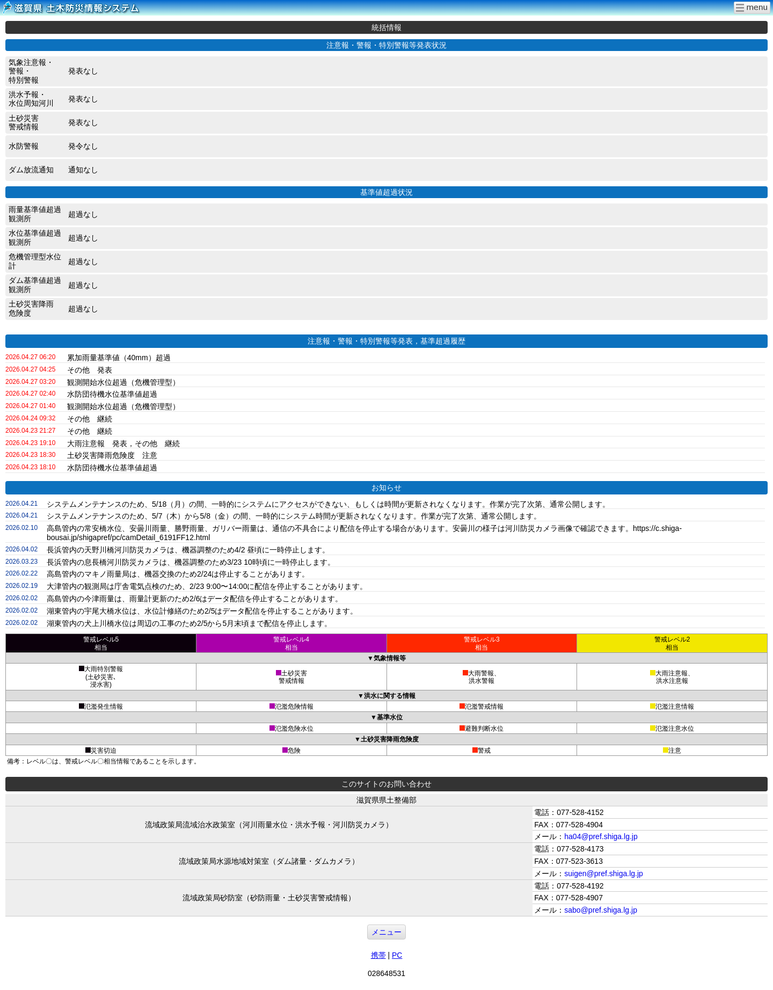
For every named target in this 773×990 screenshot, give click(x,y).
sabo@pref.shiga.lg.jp (600, 910)
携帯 (378, 955)
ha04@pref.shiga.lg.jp (600, 836)
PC (397, 955)
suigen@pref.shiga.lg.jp (603, 873)
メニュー (386, 932)
